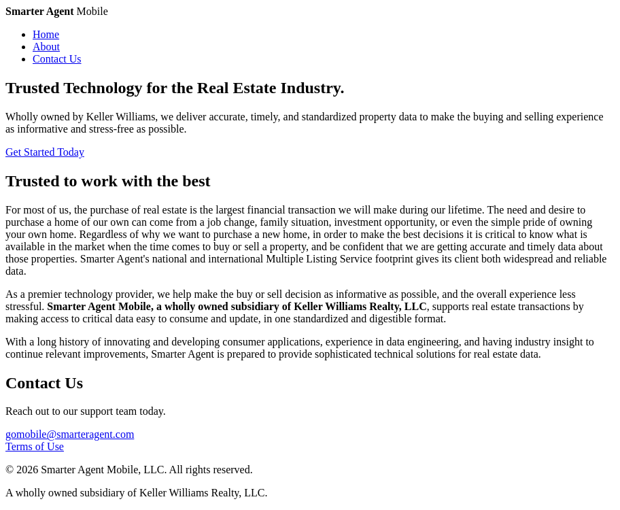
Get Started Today (44, 152)
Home (46, 34)
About (46, 46)
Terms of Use (34, 446)
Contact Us (57, 59)
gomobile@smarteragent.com (69, 434)
